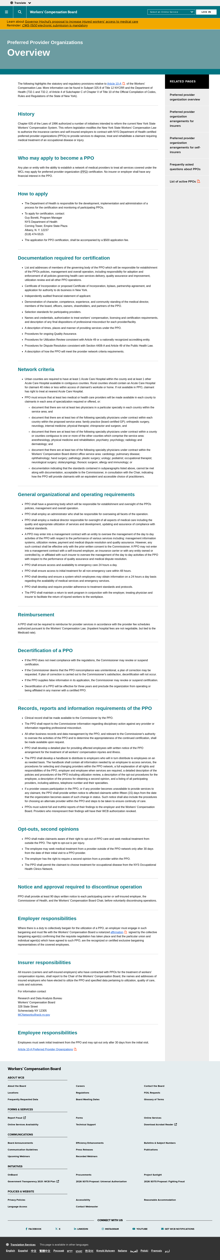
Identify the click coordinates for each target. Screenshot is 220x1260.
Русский (58, 1251)
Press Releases (84, 1150)
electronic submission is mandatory (55, 25)
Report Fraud (17, 1118)
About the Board (17, 1086)
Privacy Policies (16, 1200)
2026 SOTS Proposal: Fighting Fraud (164, 1181)
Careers (80, 1086)
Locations (13, 1093)
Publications (151, 1150)
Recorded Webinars (86, 1156)
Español (23, 1251)
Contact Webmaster (87, 1206)
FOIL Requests (152, 1093)
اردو (167, 1251)
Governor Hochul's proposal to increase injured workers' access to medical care (81, 21)
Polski (144, 1251)
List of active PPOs (183, 181)
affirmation (117, 932)
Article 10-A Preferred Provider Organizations (45, 1049)
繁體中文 (44, 1251)
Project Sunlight (153, 1175)
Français (156, 1251)
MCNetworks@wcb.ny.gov (34, 1014)
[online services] (171, 12)
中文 (33, 1251)
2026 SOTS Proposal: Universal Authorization (101, 1181)
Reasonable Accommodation (160, 1200)
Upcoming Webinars (19, 1156)
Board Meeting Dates (88, 1099)
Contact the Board (154, 1086)
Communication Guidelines (23, 1150)
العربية (134, 1251)
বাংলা (79, 1251)
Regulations (82, 1093)
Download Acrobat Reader (160, 1124)
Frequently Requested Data (23, 1099)
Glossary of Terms (154, 1099)
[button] (6, 12)
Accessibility (83, 1200)
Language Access (17, 1206)
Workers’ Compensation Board (53, 12)
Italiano (122, 1251)
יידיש (70, 1251)
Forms (79, 1118)
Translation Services (23, 1244)
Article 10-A (114, 83)
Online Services (152, 1118)
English (10, 1251)
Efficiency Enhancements (90, 1143)
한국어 (89, 1251)
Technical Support (86, 1124)
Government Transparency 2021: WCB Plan (33, 1181)
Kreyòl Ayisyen (105, 1251)
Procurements (83, 1175)
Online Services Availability (23, 1124)
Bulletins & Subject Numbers (160, 1143)
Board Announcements (20, 1143)
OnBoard (13, 1175)
